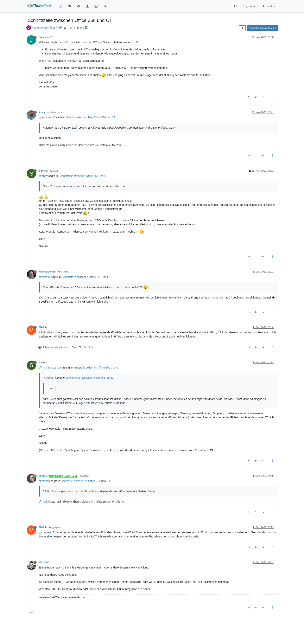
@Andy (54, 171)
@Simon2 (63, 272)
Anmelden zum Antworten (262, 28)
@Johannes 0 (54, 112)
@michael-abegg (49, 367)
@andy (43, 175)
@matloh (44, 481)
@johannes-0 (47, 117)
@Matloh (85, 476)
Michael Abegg (47, 271)
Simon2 (43, 171)
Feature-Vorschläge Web (47, 27)
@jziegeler (54, 527)
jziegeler (43, 476)
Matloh (43, 327)
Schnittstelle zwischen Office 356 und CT (90, 117)
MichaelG (44, 562)
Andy (42, 112)
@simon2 (44, 277)
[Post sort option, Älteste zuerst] (242, 28)
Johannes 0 (45, 37)
